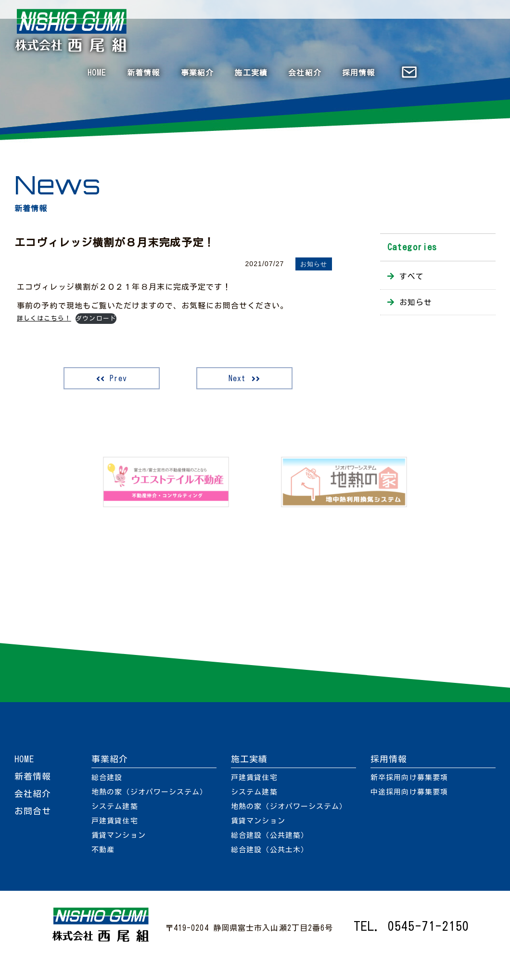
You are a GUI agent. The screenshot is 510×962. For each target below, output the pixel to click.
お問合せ (32, 811)
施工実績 (250, 73)
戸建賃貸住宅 (114, 820)
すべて (411, 276)
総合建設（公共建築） (269, 835)
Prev (118, 378)
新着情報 (143, 73)
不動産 (103, 849)
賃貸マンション (118, 835)
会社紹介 (304, 73)
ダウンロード (96, 318)
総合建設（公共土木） (269, 849)
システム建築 (114, 806)
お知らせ (313, 264)
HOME (97, 73)
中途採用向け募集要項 (409, 791)
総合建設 (106, 777)
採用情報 (358, 73)
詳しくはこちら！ (44, 318)
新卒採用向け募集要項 (409, 777)
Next (237, 378)
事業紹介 (197, 73)
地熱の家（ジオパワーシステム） (149, 791)
